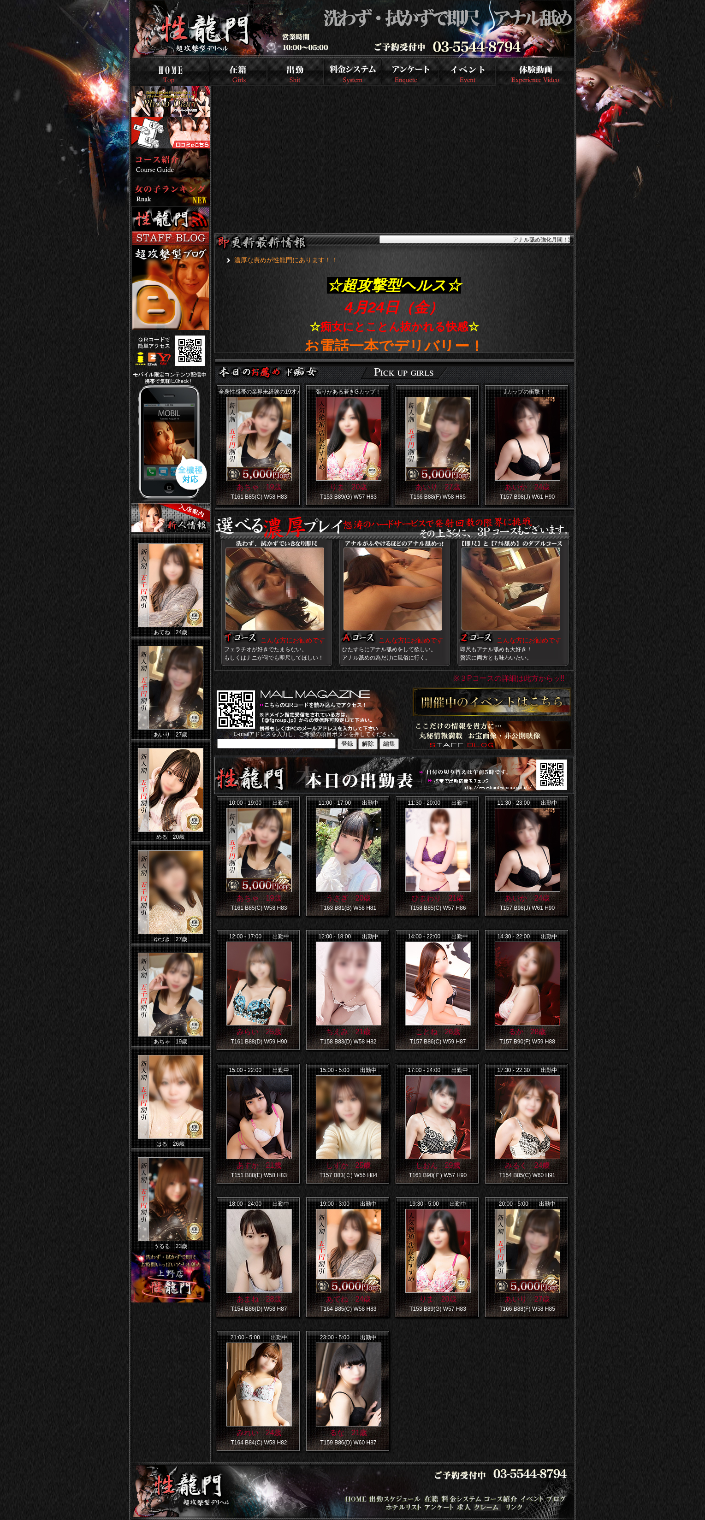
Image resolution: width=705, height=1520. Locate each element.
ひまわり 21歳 (438, 898)
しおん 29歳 (438, 1165)
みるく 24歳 (527, 1165)
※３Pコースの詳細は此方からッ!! (509, 678)
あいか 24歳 (527, 487)
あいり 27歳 (438, 487)
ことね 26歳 (438, 1032)
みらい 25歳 (259, 1032)
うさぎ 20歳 (348, 898)
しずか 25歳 (348, 1165)
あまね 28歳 (259, 1299)
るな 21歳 (348, 1433)
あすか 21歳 (259, 1165)
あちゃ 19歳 (259, 487)
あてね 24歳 (348, 1299)
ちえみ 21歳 (348, 1032)
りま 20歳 (348, 487)
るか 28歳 (527, 1032)
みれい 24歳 (259, 1433)
